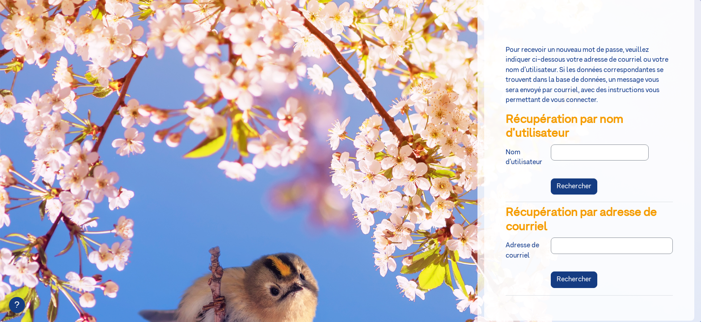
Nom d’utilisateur (524, 157)
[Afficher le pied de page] (17, 305)
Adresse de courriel (522, 250)
